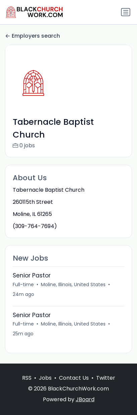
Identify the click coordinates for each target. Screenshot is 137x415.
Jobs (45, 378)
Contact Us (74, 378)
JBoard (85, 399)
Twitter (105, 378)
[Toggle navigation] (125, 12)
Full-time (23, 284)
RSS (26, 378)
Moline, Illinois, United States (73, 284)
